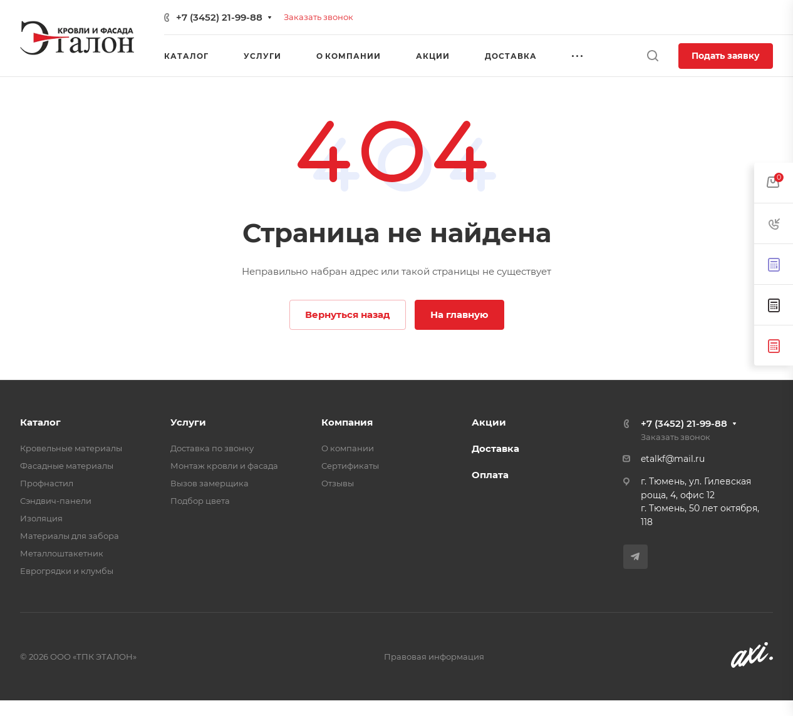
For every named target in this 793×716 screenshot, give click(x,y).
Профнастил (46, 483)
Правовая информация (434, 657)
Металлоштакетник (61, 553)
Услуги (188, 422)
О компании (347, 448)
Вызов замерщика (209, 483)
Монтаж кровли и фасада (224, 466)
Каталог (40, 422)
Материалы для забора (69, 536)
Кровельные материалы (71, 448)
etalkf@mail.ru (673, 458)
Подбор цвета (200, 501)
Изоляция (41, 518)
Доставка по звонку (212, 448)
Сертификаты (350, 466)
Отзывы (337, 483)
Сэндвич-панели (55, 501)
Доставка (495, 448)
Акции (489, 422)
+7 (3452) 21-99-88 (219, 17)
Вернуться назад (347, 314)
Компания (347, 422)
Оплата (490, 475)
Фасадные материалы (66, 466)
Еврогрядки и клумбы (66, 571)
